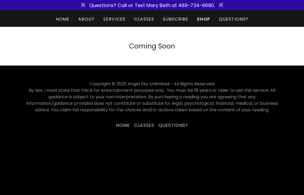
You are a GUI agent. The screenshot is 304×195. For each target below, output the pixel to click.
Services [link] (114, 19)
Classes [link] (144, 19)
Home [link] (63, 19)
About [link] (86, 19)
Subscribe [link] (175, 19)
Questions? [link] (233, 19)
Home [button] (123, 125)
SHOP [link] (203, 19)
